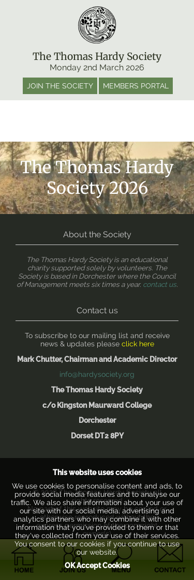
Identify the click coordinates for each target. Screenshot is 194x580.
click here (138, 344)
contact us (159, 284)
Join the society (60, 86)
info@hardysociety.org (97, 374)
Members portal (136, 86)
